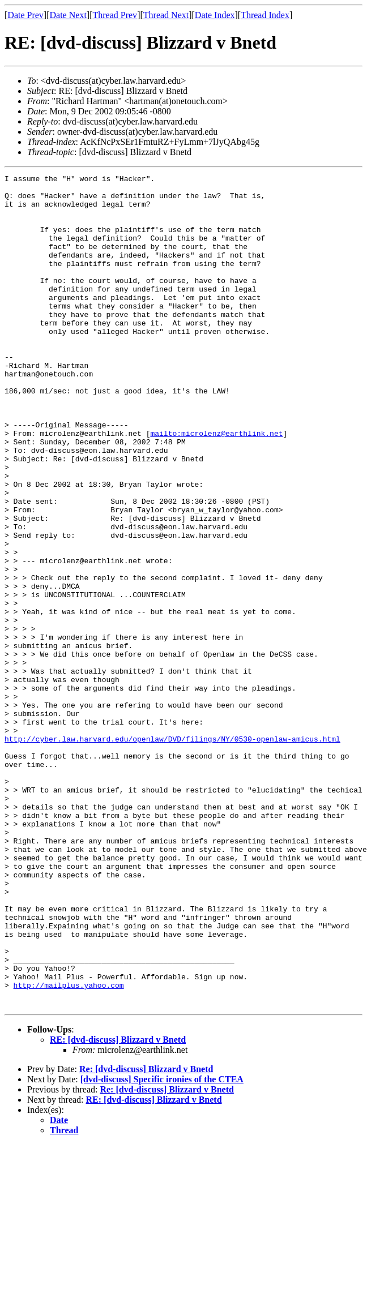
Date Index (215, 15)
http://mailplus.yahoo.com (69, 1148)
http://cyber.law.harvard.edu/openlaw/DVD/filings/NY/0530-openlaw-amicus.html (172, 852)
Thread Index (265, 15)
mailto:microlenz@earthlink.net (216, 486)
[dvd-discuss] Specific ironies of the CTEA (162, 1245)
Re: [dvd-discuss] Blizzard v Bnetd (146, 1235)
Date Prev (25, 15)
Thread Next (166, 15)
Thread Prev (114, 15)
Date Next (68, 15)
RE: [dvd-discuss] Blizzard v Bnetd (118, 1206)
